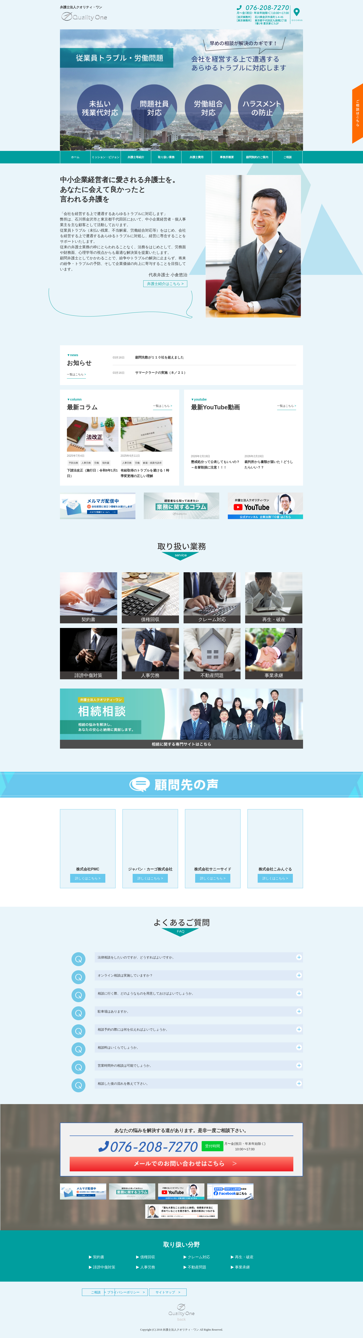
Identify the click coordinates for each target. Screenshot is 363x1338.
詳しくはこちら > (87, 883)
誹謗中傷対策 (102, 1272)
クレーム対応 (197, 1261)
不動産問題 (195, 1272)
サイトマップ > (207, 1296)
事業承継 (240, 1272)
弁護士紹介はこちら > (165, 284)
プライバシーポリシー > (156, 1296)
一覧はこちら (76, 374)
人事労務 (145, 1272)
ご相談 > (105, 1296)
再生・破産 (242, 1261)
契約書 (96, 1261)
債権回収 (145, 1261)
